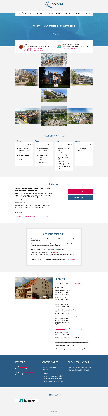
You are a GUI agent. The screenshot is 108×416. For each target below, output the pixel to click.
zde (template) (71, 259)
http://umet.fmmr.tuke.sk (68, 48)
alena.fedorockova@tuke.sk (26, 372)
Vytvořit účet (80, 198)
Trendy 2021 (54, 4)
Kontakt (78, 13)
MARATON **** (79, 283)
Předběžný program (24, 13)
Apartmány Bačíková (60, 329)
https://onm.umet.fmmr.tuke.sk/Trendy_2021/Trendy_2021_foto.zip (31, 216)
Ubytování (68, 13)
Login (80, 191)
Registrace (39, 13)
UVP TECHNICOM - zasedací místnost (33, 48)
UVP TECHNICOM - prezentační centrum (34, 50)
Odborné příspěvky (54, 13)
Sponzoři (88, 13)
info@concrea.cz (23, 367)
